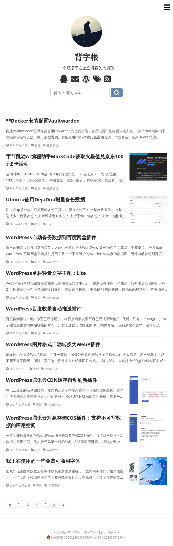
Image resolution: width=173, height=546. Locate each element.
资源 (38, 145)
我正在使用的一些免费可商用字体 (43, 461)
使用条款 (89, 532)
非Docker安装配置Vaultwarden (43, 120)
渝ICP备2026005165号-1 (110, 537)
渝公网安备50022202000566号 (72, 537)
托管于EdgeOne (108, 532)
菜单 (166, 7)
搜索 (117, 92)
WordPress (53, 261)
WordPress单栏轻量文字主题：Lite (46, 273)
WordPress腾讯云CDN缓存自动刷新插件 (51, 380)
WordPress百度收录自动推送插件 (44, 308)
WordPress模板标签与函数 (86, 79)
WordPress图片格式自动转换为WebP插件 (53, 344)
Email (75, 79)
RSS (108, 79)
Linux (50, 223)
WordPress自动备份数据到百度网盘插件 (51, 237)
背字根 (86, 57)
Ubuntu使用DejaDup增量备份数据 (45, 199)
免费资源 (53, 145)
